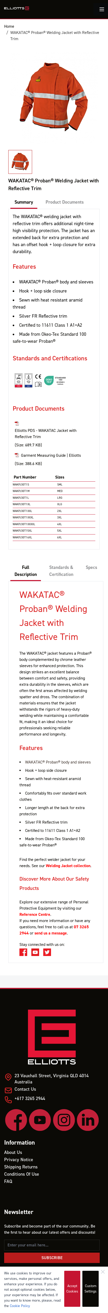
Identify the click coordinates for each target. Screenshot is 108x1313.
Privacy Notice (18, 1160)
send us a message (50, 933)
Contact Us (25, 1089)
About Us (13, 1152)
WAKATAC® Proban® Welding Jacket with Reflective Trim (54, 35)
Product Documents (65, 202)
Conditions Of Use (21, 1174)
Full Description (26, 571)
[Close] (103, 1272)
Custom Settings (90, 1289)
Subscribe (52, 1257)
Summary (24, 202)
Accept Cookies (72, 1289)
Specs (91, 567)
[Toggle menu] (102, 9)
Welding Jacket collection (68, 865)
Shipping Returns (21, 1167)
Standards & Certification (61, 571)
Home (9, 26)
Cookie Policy (20, 1306)
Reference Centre (34, 914)
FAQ (8, 1181)
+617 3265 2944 (30, 1099)
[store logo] (16, 8)
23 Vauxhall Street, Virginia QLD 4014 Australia (52, 1079)
